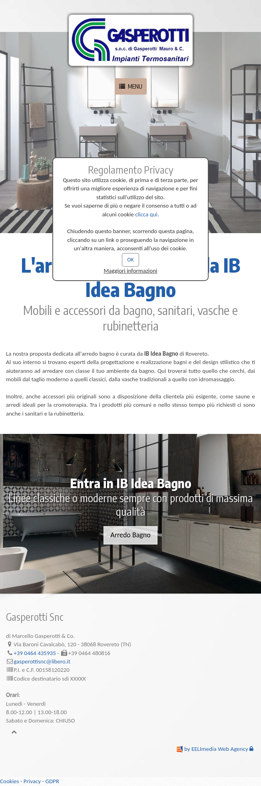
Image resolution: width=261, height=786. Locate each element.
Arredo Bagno (130, 535)
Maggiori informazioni (130, 270)
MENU (130, 86)
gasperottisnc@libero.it (42, 661)
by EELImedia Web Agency (216, 748)
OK (130, 259)
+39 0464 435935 (35, 653)
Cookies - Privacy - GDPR (29, 781)
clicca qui (146, 214)
